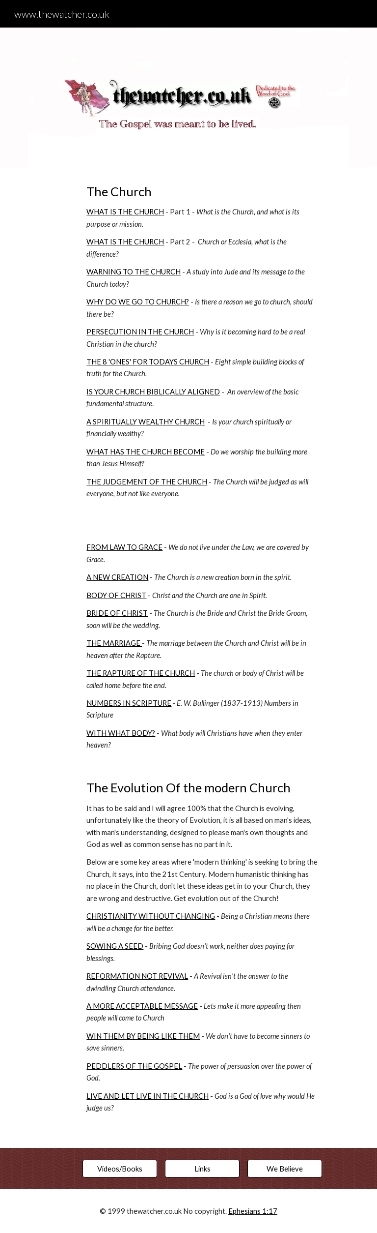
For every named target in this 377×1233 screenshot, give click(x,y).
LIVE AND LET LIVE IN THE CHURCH (147, 1096)
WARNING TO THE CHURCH (133, 272)
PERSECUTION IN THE (124, 332)
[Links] (202, 1168)
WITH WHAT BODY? (120, 733)
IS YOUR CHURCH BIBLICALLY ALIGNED (153, 392)
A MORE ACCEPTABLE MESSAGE (142, 1006)
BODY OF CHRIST (116, 595)
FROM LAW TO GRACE (124, 547)
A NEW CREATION (117, 577)
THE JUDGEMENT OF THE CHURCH (146, 482)
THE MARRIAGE (114, 643)
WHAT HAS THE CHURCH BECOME (145, 452)
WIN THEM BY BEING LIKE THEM (143, 1036)
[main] (202, 657)
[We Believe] (284, 1168)
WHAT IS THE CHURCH (125, 212)
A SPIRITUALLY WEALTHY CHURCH (145, 422)
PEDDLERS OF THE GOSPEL (134, 1066)
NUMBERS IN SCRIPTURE (128, 703)
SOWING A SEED (114, 946)
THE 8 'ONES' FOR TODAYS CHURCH (147, 362)
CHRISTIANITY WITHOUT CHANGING (150, 916)
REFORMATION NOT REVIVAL (137, 976)
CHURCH (178, 332)
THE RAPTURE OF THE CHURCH (140, 673)
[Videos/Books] (119, 1168)
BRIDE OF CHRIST (117, 613)
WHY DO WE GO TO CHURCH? (137, 302)
